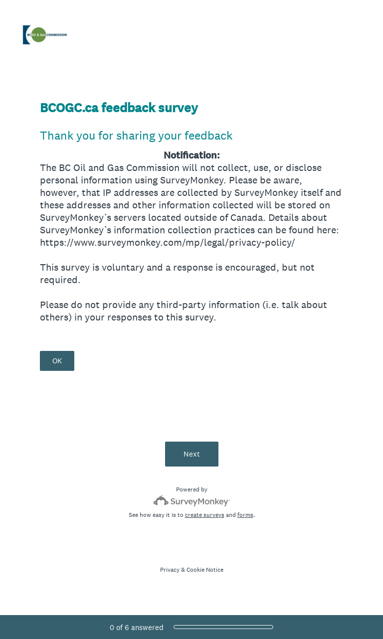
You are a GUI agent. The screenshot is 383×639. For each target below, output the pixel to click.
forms (245, 515)
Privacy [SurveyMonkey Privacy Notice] (170, 570)
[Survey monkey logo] (191, 500)
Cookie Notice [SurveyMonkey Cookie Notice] (205, 570)
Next (192, 454)
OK (57, 360)
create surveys (204, 515)
